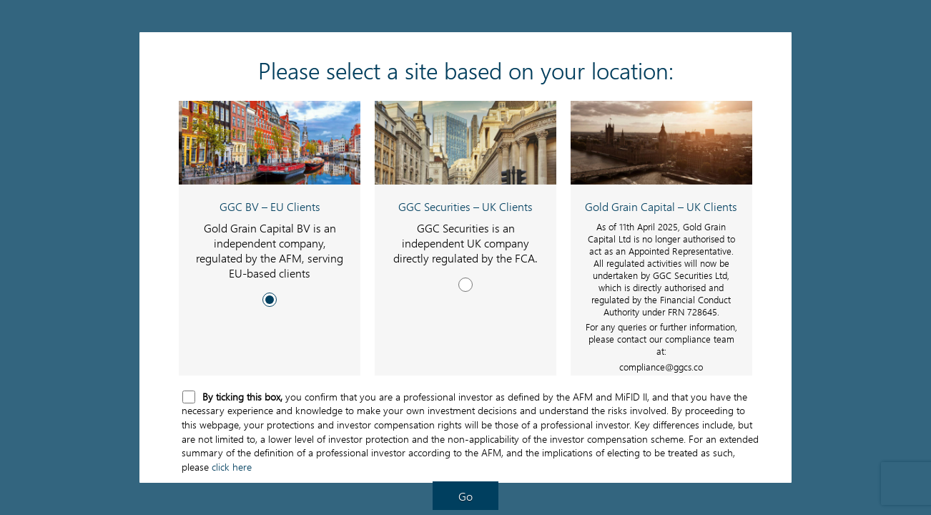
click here (232, 467)
